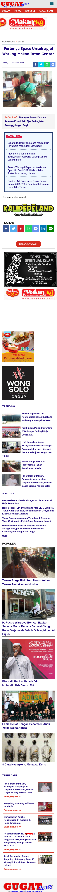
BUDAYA (6, 11)
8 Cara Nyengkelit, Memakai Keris (24, 764)
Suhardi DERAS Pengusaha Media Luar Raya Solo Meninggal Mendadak (28, 144)
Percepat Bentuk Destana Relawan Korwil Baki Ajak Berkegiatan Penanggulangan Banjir (25, 121)
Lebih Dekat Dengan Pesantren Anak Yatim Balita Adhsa (26, 726)
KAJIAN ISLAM (46, 11)
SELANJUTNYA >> (28, 244)
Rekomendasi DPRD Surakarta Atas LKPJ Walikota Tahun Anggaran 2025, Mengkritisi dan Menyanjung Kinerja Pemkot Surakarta (28, 511)
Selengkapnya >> (12, 796)
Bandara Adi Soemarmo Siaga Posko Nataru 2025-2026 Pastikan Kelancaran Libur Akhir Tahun (28, 184)
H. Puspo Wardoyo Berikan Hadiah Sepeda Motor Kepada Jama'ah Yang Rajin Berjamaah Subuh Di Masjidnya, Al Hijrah (28, 628)
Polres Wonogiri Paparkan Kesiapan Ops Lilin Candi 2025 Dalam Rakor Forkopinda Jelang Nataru (27, 170)
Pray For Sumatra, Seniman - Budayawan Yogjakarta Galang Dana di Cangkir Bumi (27, 156)
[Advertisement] (28, 863)
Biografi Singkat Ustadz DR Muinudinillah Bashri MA (20, 683)
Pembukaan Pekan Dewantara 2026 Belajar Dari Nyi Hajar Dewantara (37, 431)
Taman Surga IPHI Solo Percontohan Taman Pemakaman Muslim (33, 464)
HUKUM (17, 11)
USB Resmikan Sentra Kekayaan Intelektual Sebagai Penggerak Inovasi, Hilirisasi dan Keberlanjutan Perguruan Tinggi (27, 449)
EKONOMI (30, 11)
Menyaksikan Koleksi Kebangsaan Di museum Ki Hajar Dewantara (17, 820)
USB (4, 536)
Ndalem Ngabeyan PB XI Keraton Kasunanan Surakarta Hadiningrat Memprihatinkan (37, 417)
